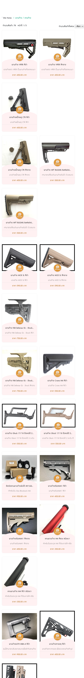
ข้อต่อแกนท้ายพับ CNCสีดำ (68, 538)
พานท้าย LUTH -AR (14, 486)
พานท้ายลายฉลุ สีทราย (68, 380)
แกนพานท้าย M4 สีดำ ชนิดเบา (68, 329)
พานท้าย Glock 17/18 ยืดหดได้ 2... (68, 224)
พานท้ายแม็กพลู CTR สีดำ (68, 64)
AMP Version (42, 667)
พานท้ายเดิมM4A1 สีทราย (14, 328)
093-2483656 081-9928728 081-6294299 (30, 626)
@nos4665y (14, 637)
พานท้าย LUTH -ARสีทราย (41, 486)
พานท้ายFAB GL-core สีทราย (14, 433)
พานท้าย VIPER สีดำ (14, 64)
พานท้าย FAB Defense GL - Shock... (68, 171)
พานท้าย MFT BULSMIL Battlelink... (41, 119)
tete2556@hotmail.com (18, 632)
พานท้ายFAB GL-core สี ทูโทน (68, 433)
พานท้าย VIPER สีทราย (41, 64)
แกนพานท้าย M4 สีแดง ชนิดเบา (41, 329)
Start (49, 674)
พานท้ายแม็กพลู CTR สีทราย (14, 117)
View (54, 674)
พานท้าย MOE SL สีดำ (14, 170)
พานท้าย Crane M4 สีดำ (41, 222)
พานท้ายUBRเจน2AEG (68, 486)
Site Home (7, 18)
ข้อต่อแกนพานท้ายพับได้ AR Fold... (41, 277)
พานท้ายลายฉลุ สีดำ (41, 380)
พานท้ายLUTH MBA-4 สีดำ (14, 380)
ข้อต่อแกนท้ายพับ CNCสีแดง (41, 538)
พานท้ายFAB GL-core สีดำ (41, 433)
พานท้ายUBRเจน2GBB (14, 538)
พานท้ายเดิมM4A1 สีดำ (68, 275)
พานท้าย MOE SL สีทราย (41, 170)
